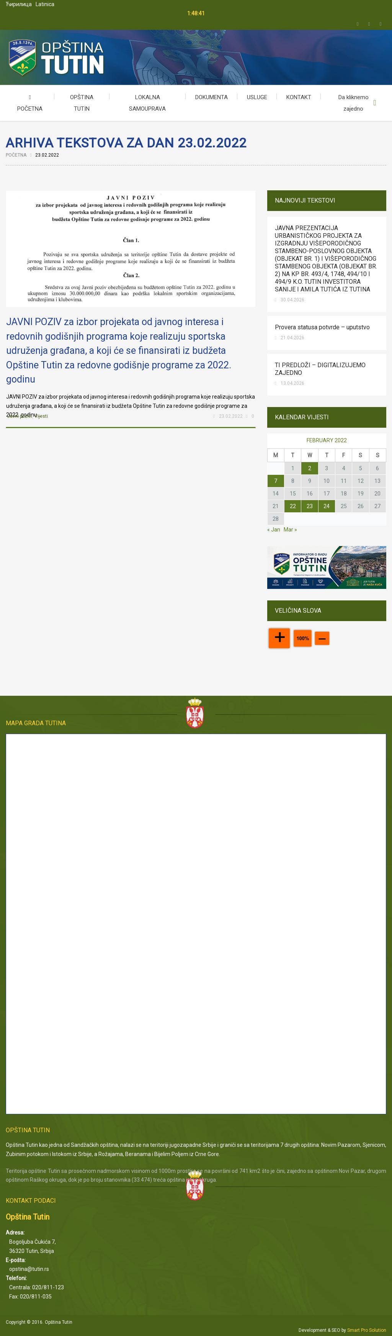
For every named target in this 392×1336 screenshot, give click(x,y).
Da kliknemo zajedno (353, 103)
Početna (16, 155)
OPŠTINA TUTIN (81, 103)
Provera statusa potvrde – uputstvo (322, 327)
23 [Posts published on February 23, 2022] (310, 506)
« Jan (273, 530)
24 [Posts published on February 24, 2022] (326, 506)
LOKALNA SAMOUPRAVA (147, 103)
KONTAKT (298, 97)
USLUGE (257, 97)
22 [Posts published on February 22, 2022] (293, 506)
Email (380, 24)
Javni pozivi (19, 416)
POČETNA (29, 103)
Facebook (369, 24)
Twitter (357, 24)
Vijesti (41, 416)
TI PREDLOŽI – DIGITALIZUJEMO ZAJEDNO (320, 368)
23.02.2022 (231, 416)
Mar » (290, 530)
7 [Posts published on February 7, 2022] (275, 481)
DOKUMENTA (211, 97)
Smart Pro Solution (366, 1330)
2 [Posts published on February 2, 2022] (309, 468)
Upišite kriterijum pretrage (374, 103)
